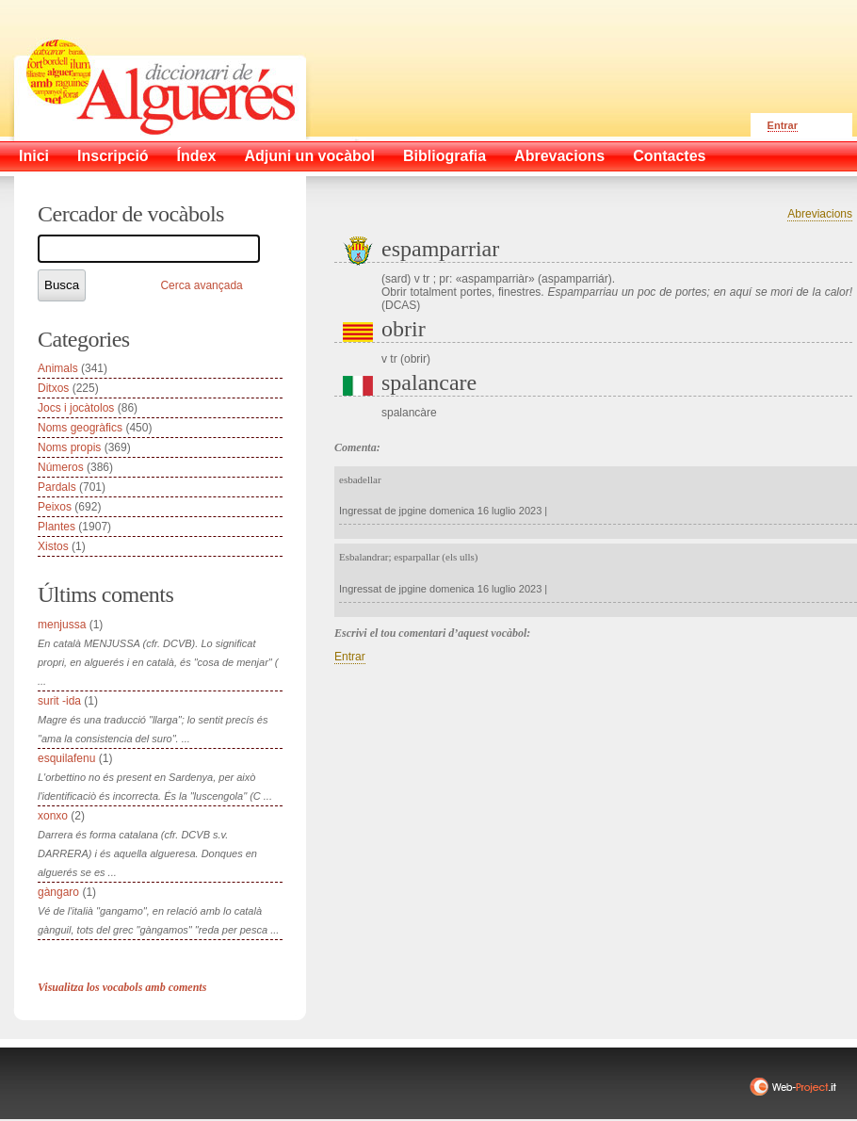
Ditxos (53, 388)
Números (61, 467)
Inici (34, 156)
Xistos (53, 546)
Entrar (783, 125)
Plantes (56, 526)
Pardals (57, 487)
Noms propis (69, 447)
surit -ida (59, 700)
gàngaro (58, 892)
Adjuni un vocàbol (309, 156)
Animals (58, 368)
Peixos (55, 506)
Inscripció (113, 156)
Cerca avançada (201, 285)
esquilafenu (66, 758)
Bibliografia (444, 156)
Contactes (669, 156)
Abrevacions (559, 156)
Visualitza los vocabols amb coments (122, 987)
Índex (197, 156)
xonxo (53, 815)
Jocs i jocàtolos (76, 407)
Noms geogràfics (80, 427)
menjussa (62, 624)
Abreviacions (819, 213)
